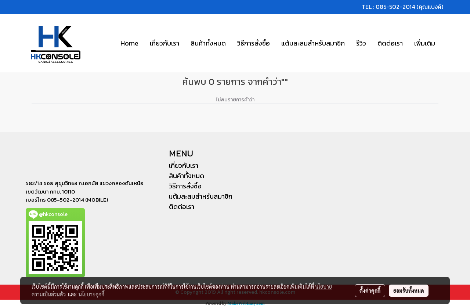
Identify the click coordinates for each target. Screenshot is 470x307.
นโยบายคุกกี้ (91, 294)
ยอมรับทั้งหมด (408, 290)
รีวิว (361, 43)
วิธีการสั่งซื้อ (253, 43)
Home (129, 43)
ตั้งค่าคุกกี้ (369, 290)
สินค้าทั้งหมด (208, 43)
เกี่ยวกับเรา (164, 43)
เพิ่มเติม (424, 43)
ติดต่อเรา (390, 43)
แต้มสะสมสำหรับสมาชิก (313, 43)
